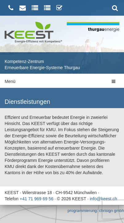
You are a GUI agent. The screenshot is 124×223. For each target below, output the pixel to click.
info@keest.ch (103, 198)
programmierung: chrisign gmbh (95, 210)
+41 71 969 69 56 (36, 198)
